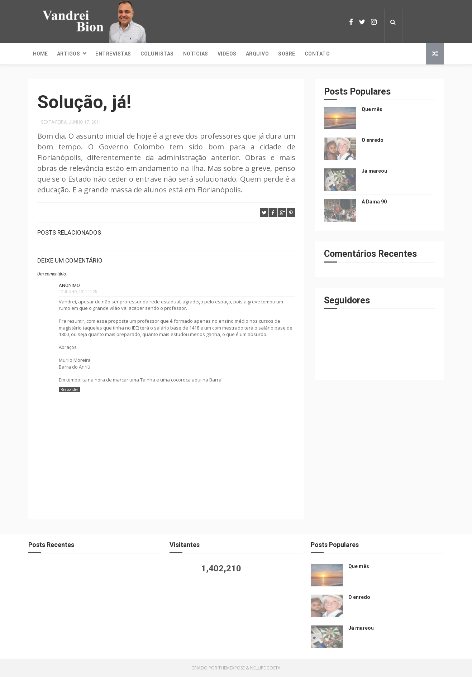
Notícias (195, 54)
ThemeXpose (231, 668)
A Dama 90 (374, 202)
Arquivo (257, 54)
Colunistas (157, 54)
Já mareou (374, 171)
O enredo (372, 140)
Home (40, 54)
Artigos (68, 54)
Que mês (372, 109)
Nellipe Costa (265, 668)
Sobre (286, 54)
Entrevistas (113, 54)
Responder (69, 390)
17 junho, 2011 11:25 (78, 292)
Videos (227, 54)
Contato (317, 54)
